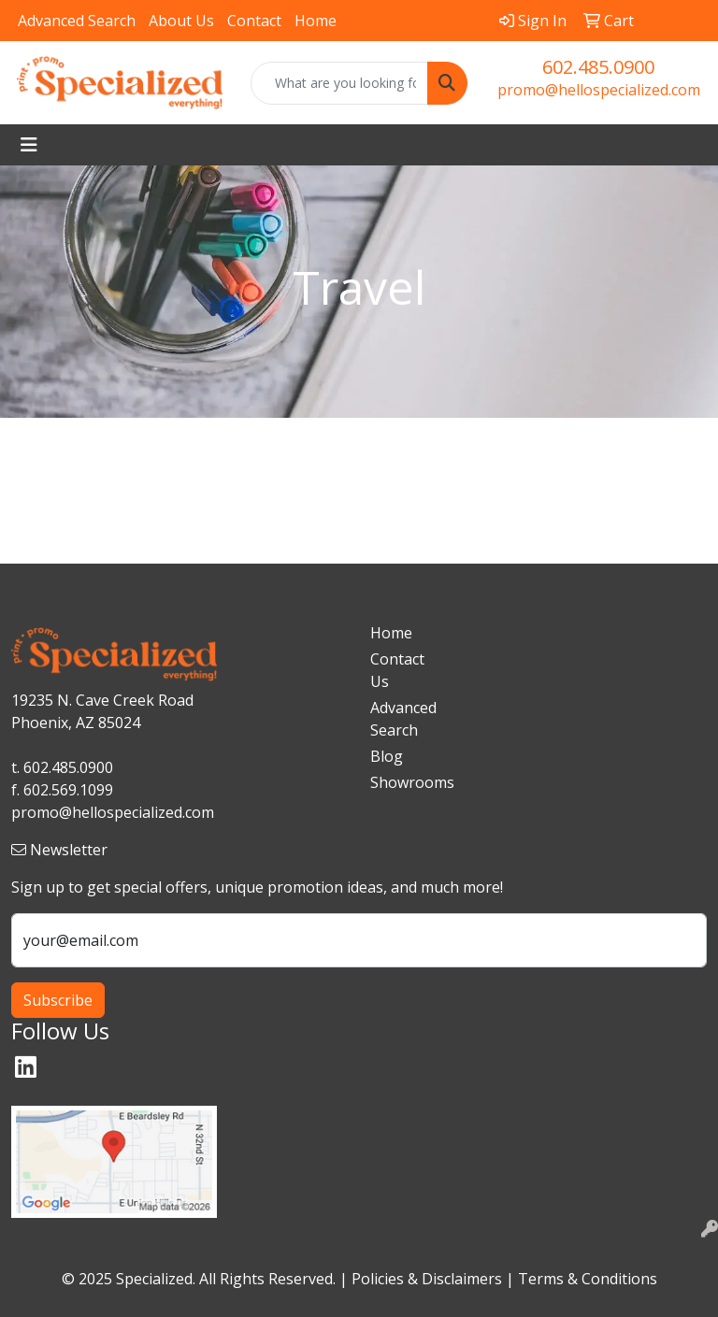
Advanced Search (77, 20)
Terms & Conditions (587, 1278)
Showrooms (404, 782)
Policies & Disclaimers (427, 1278)
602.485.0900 (598, 66)
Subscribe (58, 1000)
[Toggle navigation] (29, 145)
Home (315, 20)
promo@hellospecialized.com (598, 89)
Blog (386, 756)
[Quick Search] (339, 83)
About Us (181, 20)
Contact (254, 20)
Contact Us (397, 670)
